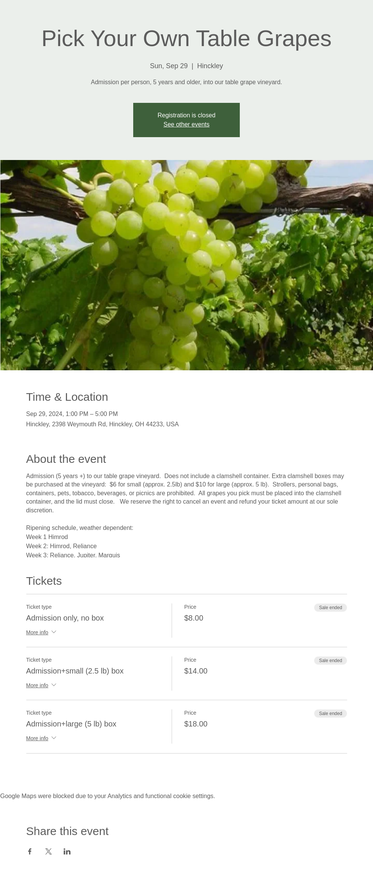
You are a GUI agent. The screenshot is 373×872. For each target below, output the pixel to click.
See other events (187, 124)
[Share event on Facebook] (29, 851)
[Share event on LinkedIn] (67, 851)
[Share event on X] (48, 851)
